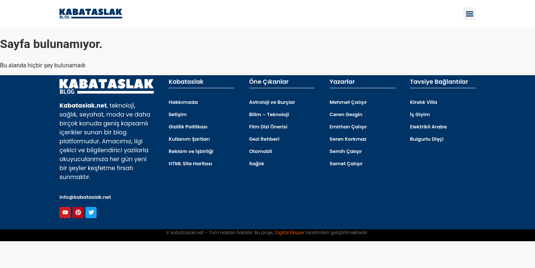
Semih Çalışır (346, 151)
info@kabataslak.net (85, 197)
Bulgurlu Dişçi (427, 139)
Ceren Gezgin (346, 114)
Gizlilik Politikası (188, 126)
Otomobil (260, 151)
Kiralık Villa (423, 102)
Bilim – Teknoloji (269, 114)
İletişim (178, 114)
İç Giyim (420, 114)
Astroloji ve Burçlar (272, 102)
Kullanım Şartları (189, 139)
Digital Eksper (290, 232)
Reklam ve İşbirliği (191, 151)
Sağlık (257, 163)
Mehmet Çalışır (348, 102)
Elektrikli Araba (428, 126)
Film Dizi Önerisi (268, 126)
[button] (469, 13)
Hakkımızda (183, 102)
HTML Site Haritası (190, 163)
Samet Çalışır (346, 163)
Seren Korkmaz (348, 139)
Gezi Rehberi (264, 139)
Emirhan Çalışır (348, 126)
